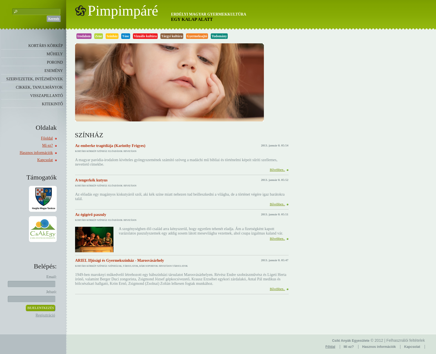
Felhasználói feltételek (405, 340)
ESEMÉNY (53, 71)
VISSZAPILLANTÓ (46, 96)
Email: (51, 277)
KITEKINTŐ (52, 104)
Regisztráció (45, 315)
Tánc (125, 36)
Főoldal (47, 138)
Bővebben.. (277, 170)
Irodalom (84, 36)
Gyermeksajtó (197, 36)
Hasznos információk (36, 153)
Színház (112, 36)
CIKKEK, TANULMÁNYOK (39, 87)
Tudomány (219, 36)
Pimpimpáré (123, 11)
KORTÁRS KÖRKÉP (45, 46)
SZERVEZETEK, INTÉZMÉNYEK (34, 79)
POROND (55, 62)
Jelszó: (51, 292)
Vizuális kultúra (145, 36)
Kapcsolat (45, 160)
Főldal (330, 347)
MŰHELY (55, 54)
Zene (98, 36)
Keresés (53, 19)
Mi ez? (47, 145)
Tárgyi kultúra (171, 36)
